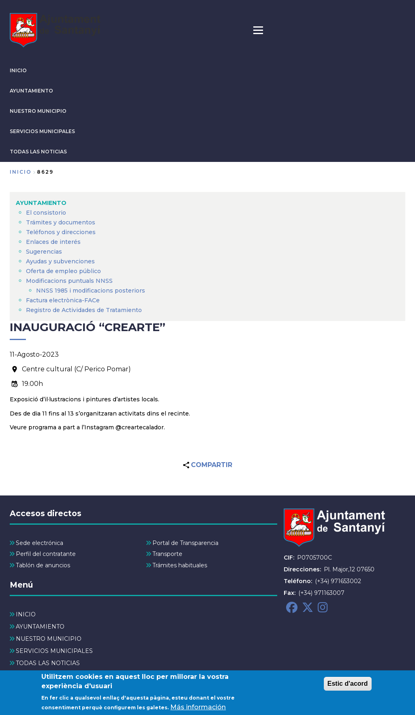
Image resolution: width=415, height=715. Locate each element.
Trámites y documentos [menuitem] (60, 222)
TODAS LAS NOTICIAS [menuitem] (48, 663)
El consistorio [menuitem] (46, 212)
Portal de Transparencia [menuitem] (185, 543)
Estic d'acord (347, 686)
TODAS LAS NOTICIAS (38, 152)
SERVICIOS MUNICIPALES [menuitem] (54, 651)
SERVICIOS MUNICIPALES (42, 131)
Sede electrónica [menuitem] (39, 543)
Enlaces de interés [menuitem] (53, 242)
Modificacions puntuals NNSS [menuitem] (69, 280)
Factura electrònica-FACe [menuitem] (63, 300)
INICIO (18, 70)
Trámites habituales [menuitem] (179, 565)
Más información (198, 709)
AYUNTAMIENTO (31, 91)
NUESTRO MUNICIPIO (38, 111)
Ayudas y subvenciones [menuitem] (60, 261)
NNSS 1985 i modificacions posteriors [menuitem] (91, 290)
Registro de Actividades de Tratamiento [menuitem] (84, 310)
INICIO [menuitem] (26, 614)
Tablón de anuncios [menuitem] (43, 565)
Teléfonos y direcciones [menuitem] (61, 232)
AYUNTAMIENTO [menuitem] (41, 203)
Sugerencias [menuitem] (44, 251)
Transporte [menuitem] (167, 554)
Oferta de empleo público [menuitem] (63, 271)
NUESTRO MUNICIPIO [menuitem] (48, 639)
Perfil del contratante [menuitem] (46, 554)
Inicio (21, 172)
